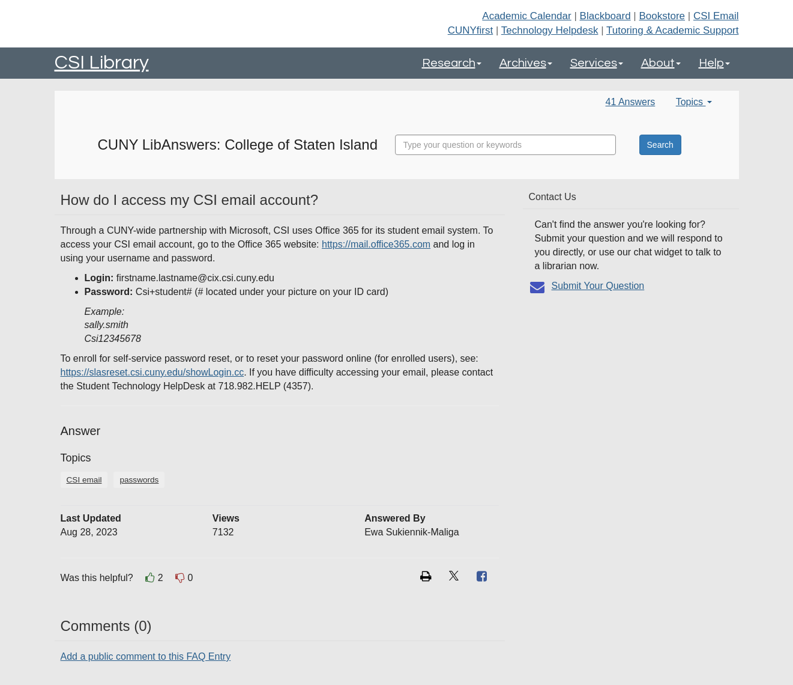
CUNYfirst (470, 30)
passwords (138, 479)
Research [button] (451, 63)
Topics (694, 102)
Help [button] (714, 63)
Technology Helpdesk (550, 30)
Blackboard (605, 16)
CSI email (84, 479)
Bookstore (662, 16)
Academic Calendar (526, 16)
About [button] (661, 63)
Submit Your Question (598, 286)
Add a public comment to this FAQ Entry (146, 656)
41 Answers (631, 102)
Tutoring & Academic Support (672, 30)
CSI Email (716, 16)
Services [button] (596, 63)
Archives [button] (525, 63)
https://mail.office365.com (376, 244)
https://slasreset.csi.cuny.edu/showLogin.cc (152, 372)
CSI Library (102, 63)
